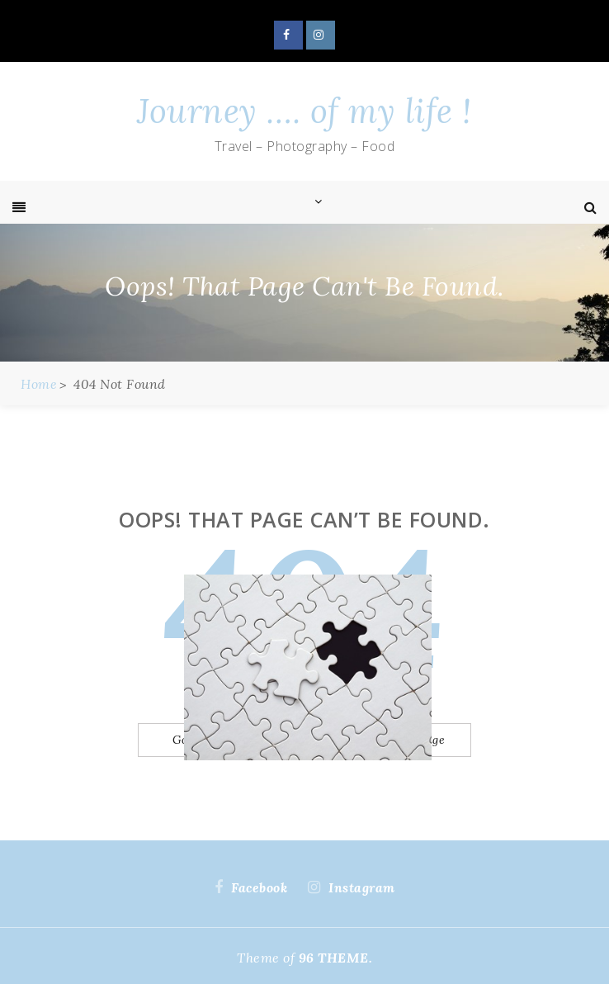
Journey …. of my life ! (304, 111)
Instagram (320, 35)
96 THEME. (336, 957)
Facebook (288, 35)
